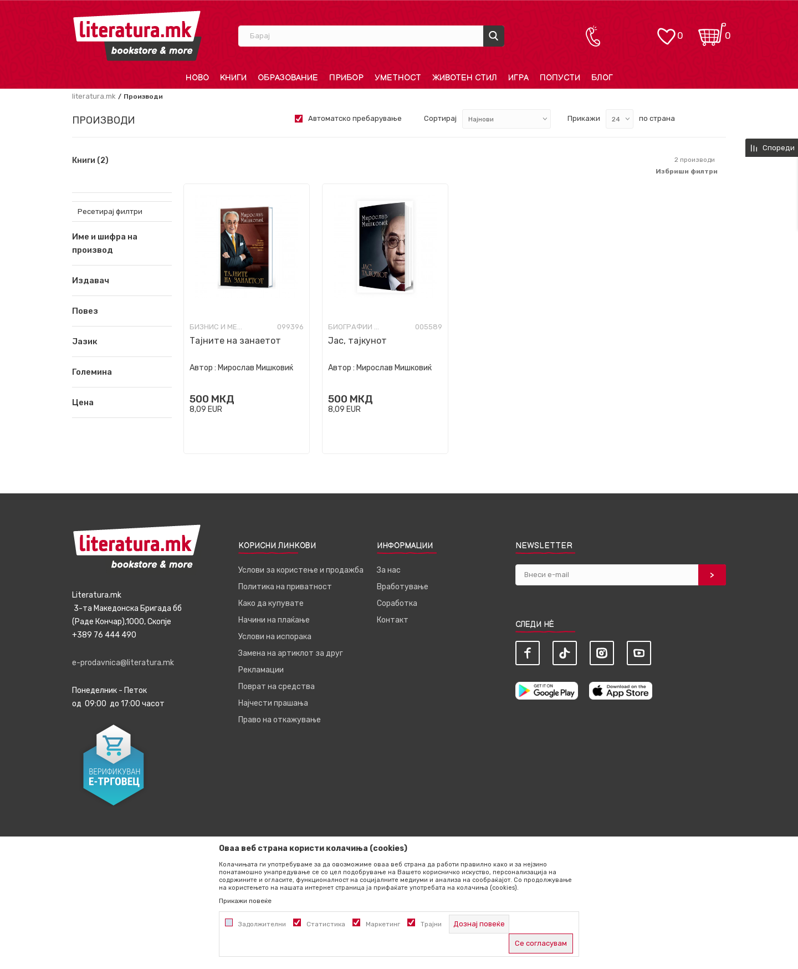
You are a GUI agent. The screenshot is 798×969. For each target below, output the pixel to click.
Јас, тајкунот (357, 340)
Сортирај (440, 118)
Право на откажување (279, 720)
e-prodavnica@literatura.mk (123, 662)
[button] (122, 280)
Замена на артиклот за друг (290, 653)
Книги (90, 161)
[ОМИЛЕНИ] (666, 31)
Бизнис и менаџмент (217, 326)
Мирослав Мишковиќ (255, 368)
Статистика (325, 924)
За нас (389, 570)
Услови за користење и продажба (301, 570)
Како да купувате (271, 603)
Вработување (402, 586)
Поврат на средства (276, 686)
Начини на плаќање (274, 620)
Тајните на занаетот (235, 340)
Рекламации (261, 670)
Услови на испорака (274, 636)
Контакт (392, 620)
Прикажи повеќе (245, 900)
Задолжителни (262, 924)
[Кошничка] (712, 31)
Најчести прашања (273, 703)
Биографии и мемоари (355, 326)
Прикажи (583, 118)
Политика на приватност (285, 586)
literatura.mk (94, 96)
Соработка (397, 603)
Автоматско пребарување (355, 118)
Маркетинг (383, 924)
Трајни (431, 924)
